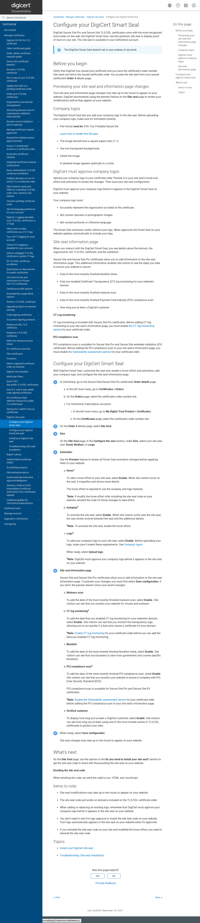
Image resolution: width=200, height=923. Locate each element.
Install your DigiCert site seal (21, 440)
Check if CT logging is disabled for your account (20, 246)
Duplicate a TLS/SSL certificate (23, 334)
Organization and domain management (23, 103)
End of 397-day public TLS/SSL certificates (22, 383)
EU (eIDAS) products (23, 468)
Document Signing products (23, 320)
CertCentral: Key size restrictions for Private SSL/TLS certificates (18, 280)
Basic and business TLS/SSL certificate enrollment (21, 172)
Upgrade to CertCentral (22, 519)
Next (157, 897)
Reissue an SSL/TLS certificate (23, 326)
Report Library (23, 454)
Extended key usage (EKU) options (23, 295)
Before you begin (184, 30)
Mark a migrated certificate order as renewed (20, 365)
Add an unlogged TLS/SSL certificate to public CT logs (20, 255)
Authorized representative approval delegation (23, 479)
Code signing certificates (23, 315)
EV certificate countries (18, 349)
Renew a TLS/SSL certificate (21, 301)
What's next (181, 82)
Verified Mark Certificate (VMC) (23, 461)
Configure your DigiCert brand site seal (21, 432)
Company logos (133, 544)
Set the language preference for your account (21, 211)
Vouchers (11, 358)
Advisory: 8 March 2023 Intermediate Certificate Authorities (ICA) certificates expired (21, 490)
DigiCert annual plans (17, 371)
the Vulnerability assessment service (89, 351)
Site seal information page (187, 68)
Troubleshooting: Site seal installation (22, 448)
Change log (10, 524)
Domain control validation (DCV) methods (23, 123)
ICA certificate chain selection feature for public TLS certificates (23, 400)
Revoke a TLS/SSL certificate (23, 71)
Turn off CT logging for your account (21, 238)
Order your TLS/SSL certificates (23, 95)
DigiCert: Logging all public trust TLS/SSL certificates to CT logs (23, 220)
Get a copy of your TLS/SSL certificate (23, 79)
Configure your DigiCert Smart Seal (21, 424)
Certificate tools (22, 508)
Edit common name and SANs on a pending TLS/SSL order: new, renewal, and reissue (21, 191)
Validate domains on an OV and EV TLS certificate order (23, 180)
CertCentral (9, 24)
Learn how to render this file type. (79, 133)
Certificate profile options (23, 289)
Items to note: (185, 87)
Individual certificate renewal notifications (23, 163)
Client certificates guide (23, 48)
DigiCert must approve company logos (187, 58)
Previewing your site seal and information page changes (187, 40)
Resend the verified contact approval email (20, 139)
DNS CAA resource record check (23, 342)
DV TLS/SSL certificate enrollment (23, 263)
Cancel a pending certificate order (21, 203)
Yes (98, 876)
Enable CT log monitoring (89, 633)
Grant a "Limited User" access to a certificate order (21, 148)
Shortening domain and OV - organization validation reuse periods (21, 113)
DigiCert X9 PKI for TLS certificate (23, 42)
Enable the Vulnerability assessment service (100, 699)
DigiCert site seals (23, 417)
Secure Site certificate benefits (23, 63)
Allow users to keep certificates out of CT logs (23, 230)
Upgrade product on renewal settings (21, 308)
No (113, 876)
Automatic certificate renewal (23, 155)
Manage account (22, 513)
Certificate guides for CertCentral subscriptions (23, 501)
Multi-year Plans (15, 376)
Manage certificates (22, 35)
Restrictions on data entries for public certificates (21, 271)
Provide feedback (106, 883)
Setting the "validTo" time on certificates (21, 411)
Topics (181, 92)
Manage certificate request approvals (23, 131)
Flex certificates (15, 353)
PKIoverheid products (23, 472)
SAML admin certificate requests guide (23, 55)
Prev (57, 897)
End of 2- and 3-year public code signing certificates (20, 391)
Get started (22, 30)
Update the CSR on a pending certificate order (19, 87)
